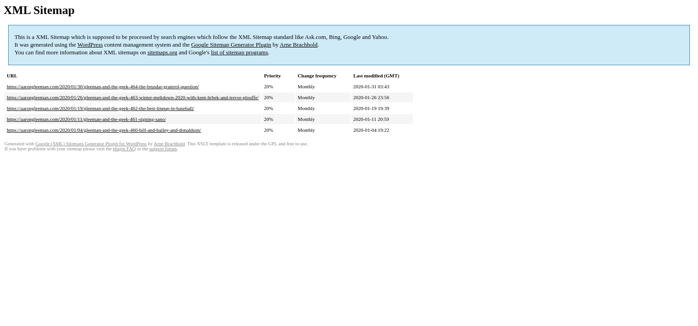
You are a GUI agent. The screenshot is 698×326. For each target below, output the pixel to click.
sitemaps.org (162, 52)
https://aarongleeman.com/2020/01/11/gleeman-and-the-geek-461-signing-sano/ (86, 119)
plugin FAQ (124, 148)
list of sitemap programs (239, 52)
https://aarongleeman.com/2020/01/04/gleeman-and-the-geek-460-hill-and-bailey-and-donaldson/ (104, 130)
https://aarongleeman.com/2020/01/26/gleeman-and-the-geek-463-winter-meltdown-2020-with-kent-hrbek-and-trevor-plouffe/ (133, 97)
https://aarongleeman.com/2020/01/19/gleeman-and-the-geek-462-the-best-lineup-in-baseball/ (100, 108)
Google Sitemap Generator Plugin (231, 44)
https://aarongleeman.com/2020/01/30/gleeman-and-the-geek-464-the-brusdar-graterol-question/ (103, 86)
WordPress (90, 44)
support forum (163, 148)
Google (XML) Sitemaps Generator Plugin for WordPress (91, 143)
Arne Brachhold (298, 44)
